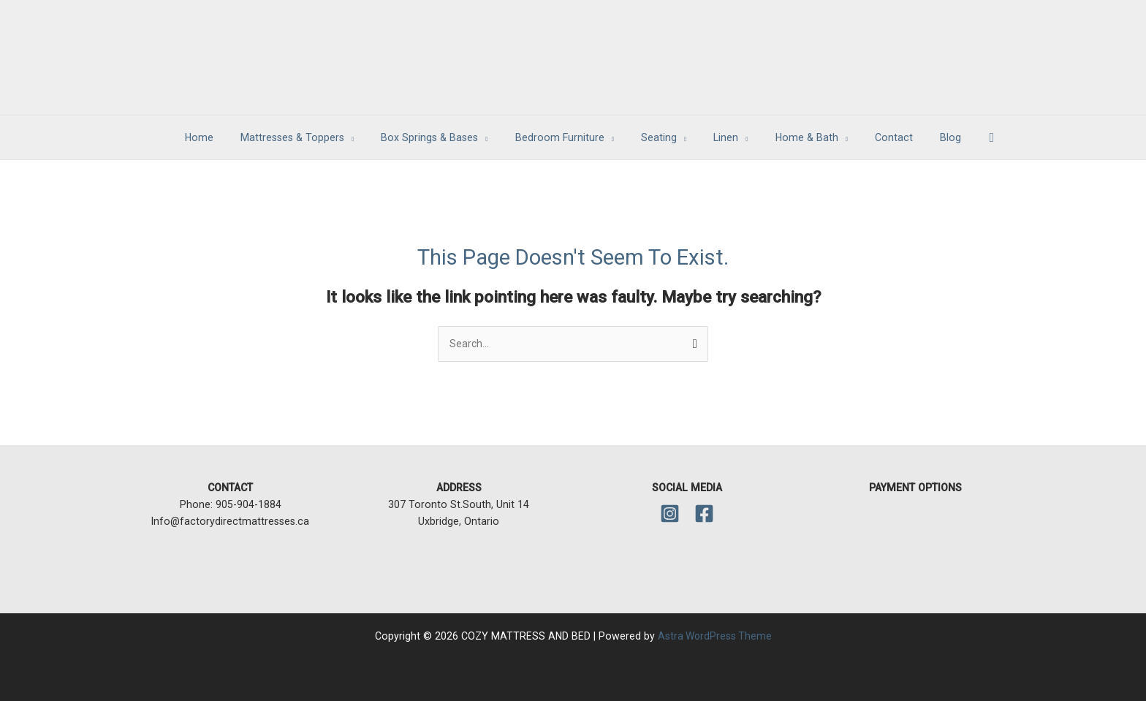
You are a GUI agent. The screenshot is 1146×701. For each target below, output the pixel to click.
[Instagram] (670, 513)
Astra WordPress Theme (714, 636)
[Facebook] (704, 513)
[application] (368, 137)
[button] (962, 137)
